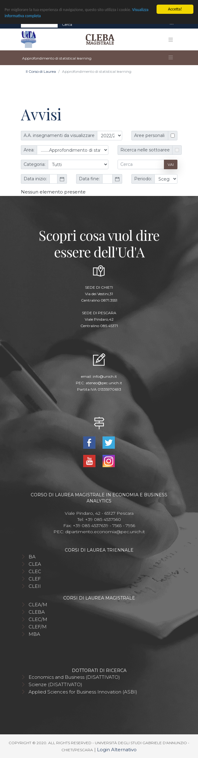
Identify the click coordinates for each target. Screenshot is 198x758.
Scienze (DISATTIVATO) (55, 684)
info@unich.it (105, 376)
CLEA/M (38, 605)
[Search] (39, 24)
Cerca (67, 24)
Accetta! (175, 9)
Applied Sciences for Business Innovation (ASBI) (83, 692)
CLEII (35, 586)
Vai (171, 164)
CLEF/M (38, 627)
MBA (34, 634)
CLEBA (37, 612)
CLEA (35, 564)
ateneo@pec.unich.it (104, 383)
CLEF (35, 579)
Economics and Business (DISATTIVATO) (74, 677)
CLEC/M (38, 619)
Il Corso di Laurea (41, 71)
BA (32, 557)
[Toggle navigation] (171, 24)
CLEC (35, 571)
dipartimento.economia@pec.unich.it (105, 531)
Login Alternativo (117, 749)
